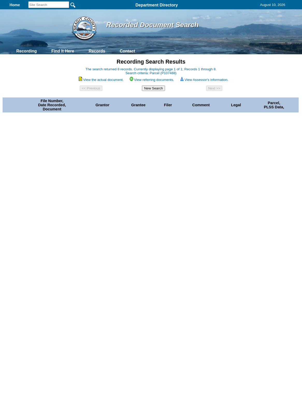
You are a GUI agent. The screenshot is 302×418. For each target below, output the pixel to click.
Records (97, 51)
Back (80, 307)
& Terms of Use (168, 307)
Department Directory (156, 5)
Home (100, 307)
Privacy (149, 307)
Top (65, 307)
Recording (26, 51)
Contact (127, 51)
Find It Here (62, 51)
